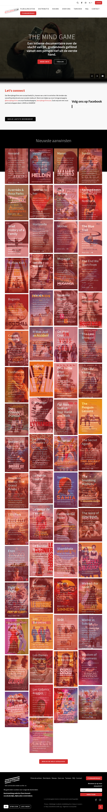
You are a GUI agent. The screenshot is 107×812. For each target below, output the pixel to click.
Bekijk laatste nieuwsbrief (20, 119)
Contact (96, 9)
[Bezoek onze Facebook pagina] (81, 3)
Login (98, 3)
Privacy (46, 804)
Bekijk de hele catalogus (53, 761)
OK (6, 806)
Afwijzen (14, 806)
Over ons (66, 9)
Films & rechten (27, 9)
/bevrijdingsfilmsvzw (43, 100)
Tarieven (78, 9)
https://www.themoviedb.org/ (53, 806)
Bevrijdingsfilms (84, 106)
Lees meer (25, 806)
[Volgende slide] (97, 76)
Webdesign (52, 804)
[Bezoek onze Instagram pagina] (85, 3)
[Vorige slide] (92, 76)
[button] (100, 807)
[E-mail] (91, 790)
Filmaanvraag (28, 13)
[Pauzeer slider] (102, 76)
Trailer (60, 62)
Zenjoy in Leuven (77, 804)
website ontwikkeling (63, 804)
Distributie (43, 9)
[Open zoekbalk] (77, 3)
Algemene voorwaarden (69, 806)
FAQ (86, 9)
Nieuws (55, 9)
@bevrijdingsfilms (11, 100)
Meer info (44, 62)
